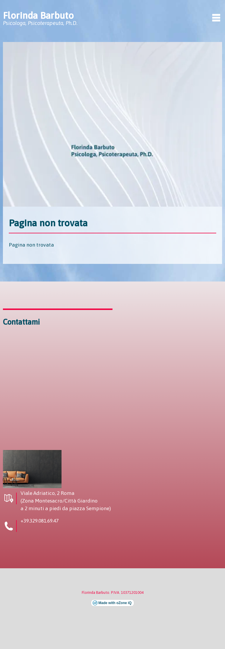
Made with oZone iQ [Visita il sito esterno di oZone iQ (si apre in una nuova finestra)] (115, 603)
